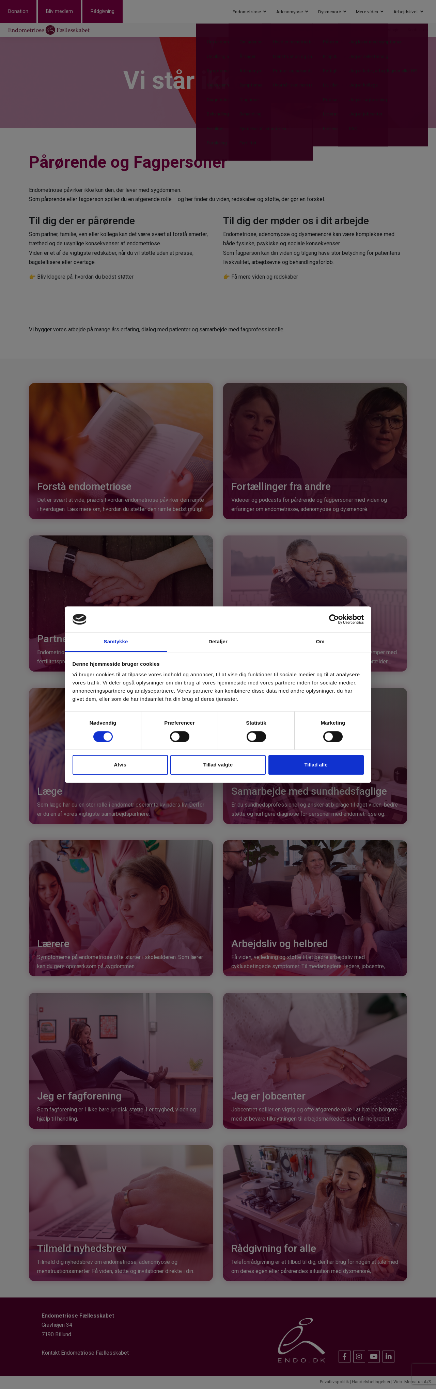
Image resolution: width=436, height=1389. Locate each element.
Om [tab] (320, 642)
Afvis (120, 765)
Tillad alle (315, 765)
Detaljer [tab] (218, 642)
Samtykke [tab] (116, 642)
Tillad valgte (218, 765)
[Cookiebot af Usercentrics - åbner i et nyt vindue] (334, 619)
